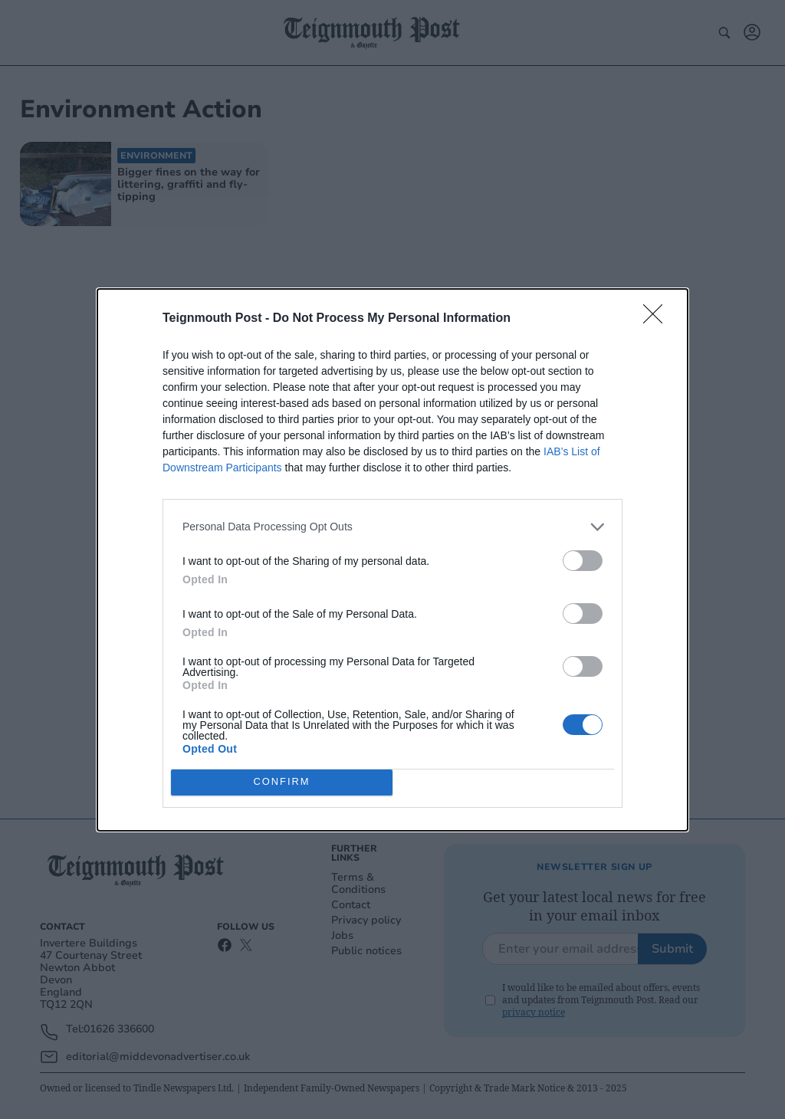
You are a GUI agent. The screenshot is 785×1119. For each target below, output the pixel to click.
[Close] (657, 318)
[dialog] (392, 560)
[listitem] (392, 527)
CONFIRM (281, 782)
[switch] (583, 560)
